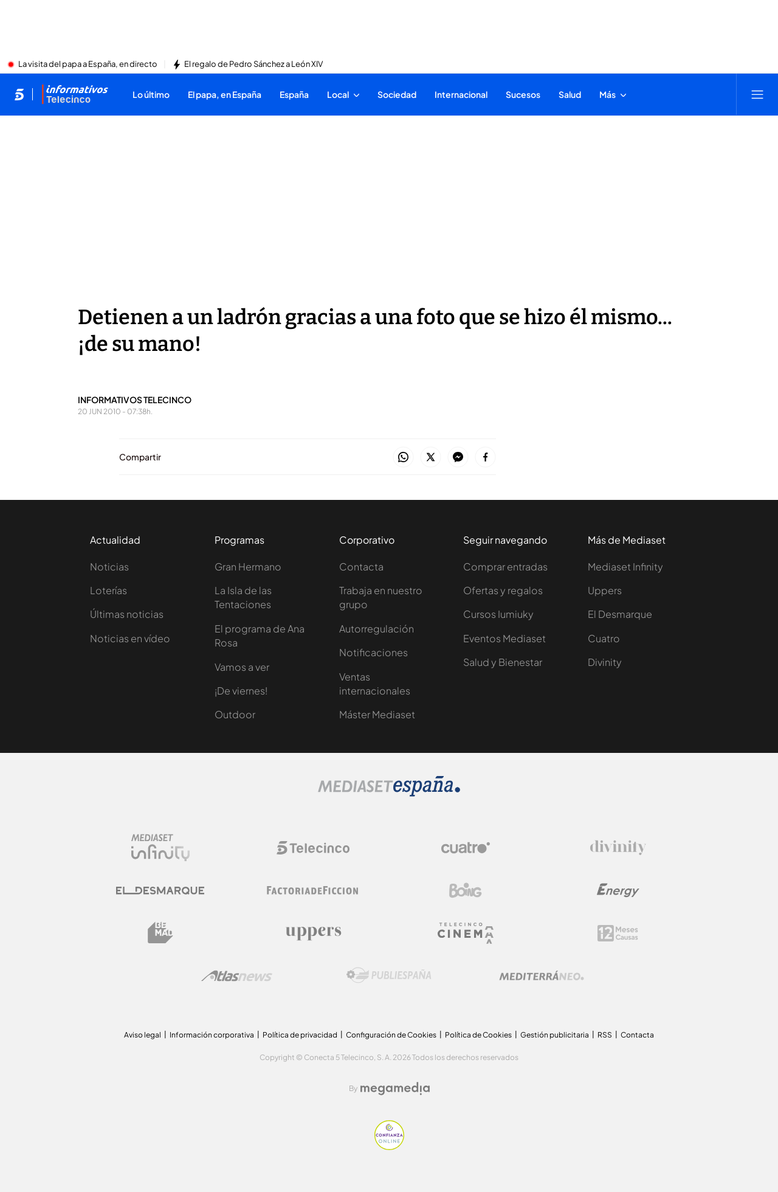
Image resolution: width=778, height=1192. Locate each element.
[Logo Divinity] (618, 848)
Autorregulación (376, 628)
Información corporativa (212, 1034)
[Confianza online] (389, 1146)
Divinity (605, 662)
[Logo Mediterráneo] (541, 975)
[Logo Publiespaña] (389, 975)
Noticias (109, 566)
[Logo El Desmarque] (160, 891)
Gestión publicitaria (554, 1034)
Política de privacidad (300, 1034)
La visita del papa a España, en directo (87, 64)
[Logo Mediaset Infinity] (160, 848)
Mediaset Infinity (625, 566)
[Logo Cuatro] (465, 848)
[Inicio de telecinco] (19, 94)
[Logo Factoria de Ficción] (313, 890)
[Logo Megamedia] (395, 1088)
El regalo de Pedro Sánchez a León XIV (253, 64)
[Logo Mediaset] (389, 793)
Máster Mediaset (377, 714)
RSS (604, 1034)
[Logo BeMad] (160, 933)
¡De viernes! (241, 690)
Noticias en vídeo (130, 638)
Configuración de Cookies (391, 1034)
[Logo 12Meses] (617, 933)
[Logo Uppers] (313, 933)
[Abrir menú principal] (757, 94)
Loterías (108, 590)
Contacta (361, 566)
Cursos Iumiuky (498, 614)
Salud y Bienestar (502, 662)
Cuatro (604, 638)
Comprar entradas (505, 566)
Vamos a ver (242, 666)
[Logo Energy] (618, 890)
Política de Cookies (478, 1034)
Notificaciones (373, 652)
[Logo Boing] (465, 890)
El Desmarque (620, 614)
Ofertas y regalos (503, 590)
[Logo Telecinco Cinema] (466, 933)
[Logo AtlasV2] (236, 976)
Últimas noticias (127, 614)
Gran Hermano (248, 566)
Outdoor (235, 714)
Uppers (605, 590)
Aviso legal (142, 1034)
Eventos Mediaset (504, 638)
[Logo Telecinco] (313, 848)
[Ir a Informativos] (74, 94)
